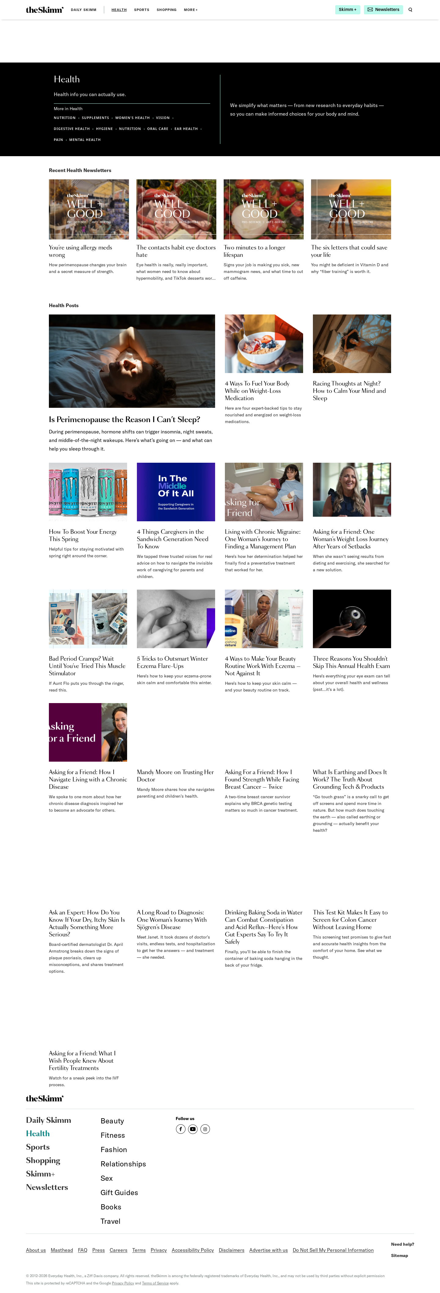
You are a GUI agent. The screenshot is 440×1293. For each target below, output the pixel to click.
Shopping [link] (167, 10)
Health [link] (119, 10)
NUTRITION (65, 117)
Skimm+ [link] (40, 1174)
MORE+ (191, 10)
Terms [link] (139, 1250)
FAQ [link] (82, 1250)
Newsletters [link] (47, 1187)
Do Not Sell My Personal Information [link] (333, 1250)
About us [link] (36, 1250)
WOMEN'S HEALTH (132, 117)
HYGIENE (104, 128)
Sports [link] (142, 10)
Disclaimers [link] (231, 1250)
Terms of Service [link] (155, 1283)
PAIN (58, 139)
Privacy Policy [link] (123, 1283)
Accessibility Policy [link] (193, 1250)
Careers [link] (118, 1250)
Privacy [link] (159, 1250)
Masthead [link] (62, 1250)
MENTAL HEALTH (85, 139)
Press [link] (98, 1250)
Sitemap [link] (399, 1255)
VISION (163, 117)
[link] (45, 10)
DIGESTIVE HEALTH (72, 128)
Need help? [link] (402, 1244)
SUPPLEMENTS (95, 117)
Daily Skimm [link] (84, 10)
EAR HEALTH (186, 128)
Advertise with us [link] (268, 1250)
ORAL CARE (158, 128)
